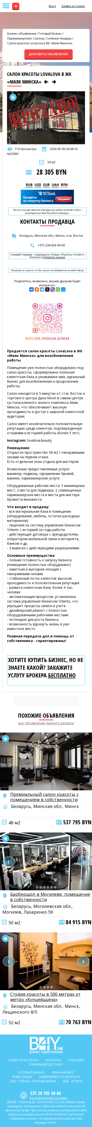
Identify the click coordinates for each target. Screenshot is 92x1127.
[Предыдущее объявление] (46, 82)
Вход (52, 6)
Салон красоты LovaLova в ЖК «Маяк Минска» (39, 43)
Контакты (53, 1060)
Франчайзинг (63, 1072)
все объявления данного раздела (46, 723)
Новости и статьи (23, 1060)
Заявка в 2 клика (73, 6)
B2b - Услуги (72, 1081)
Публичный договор (46, 1064)
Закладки (76, 1060)
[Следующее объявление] (54, 82)
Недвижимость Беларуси (59, 1077)
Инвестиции (22, 1077)
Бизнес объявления (21, 34)
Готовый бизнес (50, 34)
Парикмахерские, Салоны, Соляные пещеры (39, 38)
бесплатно (62, 675)
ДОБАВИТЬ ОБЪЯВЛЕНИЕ (48, 54)
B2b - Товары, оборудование (33, 1081)
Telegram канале (54, 257)
